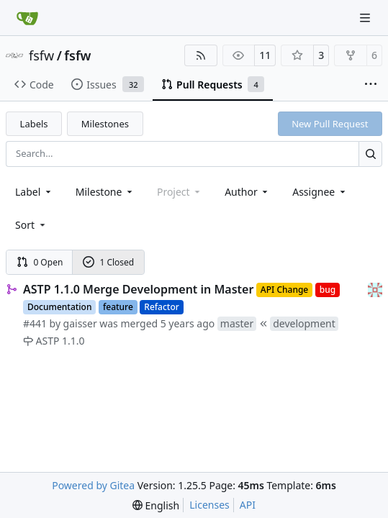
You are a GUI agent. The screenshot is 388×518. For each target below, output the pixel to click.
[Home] (27, 18)
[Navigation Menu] (366, 17)
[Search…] (370, 153)
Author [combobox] (247, 192)
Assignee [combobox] (320, 192)
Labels (34, 123)
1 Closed (109, 262)
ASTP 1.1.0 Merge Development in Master (138, 289)
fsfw (41, 55)
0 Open (40, 262)
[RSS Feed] (200, 55)
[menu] (31, 225)
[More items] (370, 85)
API (248, 505)
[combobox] (34, 191)
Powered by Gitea (93, 485)
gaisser (80, 323)
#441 (35, 323)
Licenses (209, 505)
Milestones (105, 123)
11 (265, 55)
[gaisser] (375, 289)
